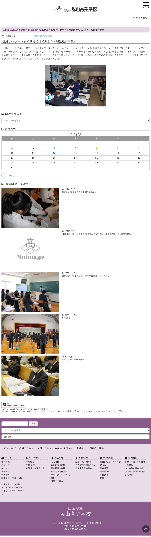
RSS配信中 (8, 176)
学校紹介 (8, 458)
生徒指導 (104, 475)
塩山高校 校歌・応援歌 (11, 479)
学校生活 (32, 458)
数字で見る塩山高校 (10, 484)
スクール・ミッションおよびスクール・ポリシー (11, 490)
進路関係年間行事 (83, 462)
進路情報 (81, 458)
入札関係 (129, 465)
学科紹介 (30, 462)
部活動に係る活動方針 (135, 471)
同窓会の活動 (97, 448)
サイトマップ (8, 448)
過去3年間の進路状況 (85, 465)
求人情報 (129, 475)
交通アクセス (26, 448)
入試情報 (57, 458)
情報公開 (131, 458)
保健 (102, 478)
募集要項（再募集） (60, 471)
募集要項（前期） (59, 465)
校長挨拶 (5, 471)
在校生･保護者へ (64, 448)
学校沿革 (5, 475)
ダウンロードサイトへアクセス (42, 411)
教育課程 (5, 462)
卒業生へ (81, 448)
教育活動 (47, 36)
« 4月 (4, 173)
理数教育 (37, 36)
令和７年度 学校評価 (135, 462)
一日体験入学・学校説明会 (61, 476)
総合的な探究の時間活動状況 (110, 463)
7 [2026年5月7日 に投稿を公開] (96, 148)
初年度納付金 (57, 481)
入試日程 (55, 462)
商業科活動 (105, 471)
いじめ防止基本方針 (134, 468)
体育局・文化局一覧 (35, 468)
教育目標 (5, 465)
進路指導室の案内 (83, 468)
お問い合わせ (44, 448)
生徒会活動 (31, 465)
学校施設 (5, 468)
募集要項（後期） (59, 468)
